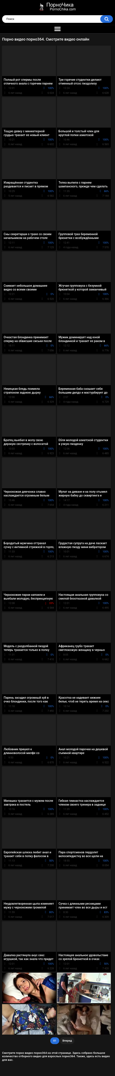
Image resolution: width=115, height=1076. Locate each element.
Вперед (67, 1040)
